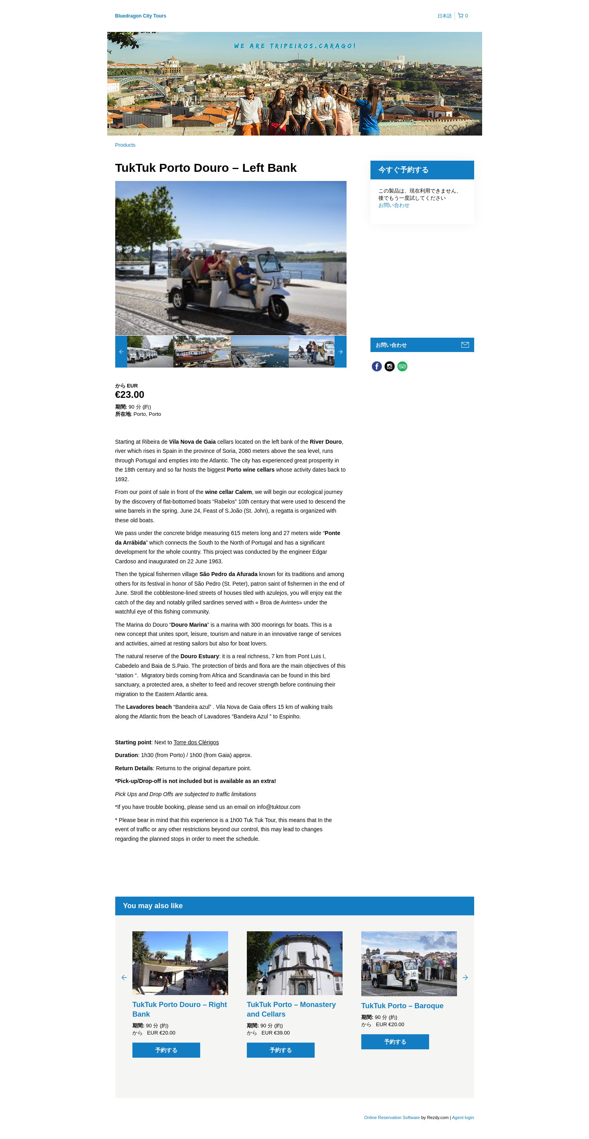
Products (125, 145)
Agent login (463, 1117)
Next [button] (465, 977)
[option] (144, 352)
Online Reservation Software (392, 1117)
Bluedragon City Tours (140, 16)
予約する (166, 1050)
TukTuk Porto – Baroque (402, 1006)
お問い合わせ (394, 205)
